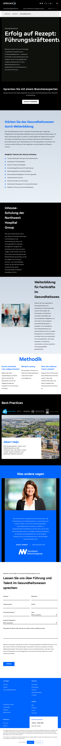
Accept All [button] (30, 742)
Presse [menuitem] (33, 707)
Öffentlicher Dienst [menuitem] (8, 701)
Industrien (15, 13)
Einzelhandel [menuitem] (35, 683)
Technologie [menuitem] (6, 703)
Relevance (7, 13)
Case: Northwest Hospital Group (33, 8)
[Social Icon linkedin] (42, 3)
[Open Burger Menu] (57, 3)
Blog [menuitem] (33, 701)
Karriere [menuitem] (5, 722)
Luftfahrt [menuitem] (34, 691)
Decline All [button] (38, 742)
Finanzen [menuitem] (34, 686)
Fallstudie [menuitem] (34, 709)
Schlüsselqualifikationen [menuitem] (9, 686)
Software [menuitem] (5, 706)
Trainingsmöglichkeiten (10, 8)
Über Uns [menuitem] (5, 719)
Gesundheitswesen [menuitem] (37, 689)
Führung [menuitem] (5, 681)
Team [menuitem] (4, 727)
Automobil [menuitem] (34, 681)
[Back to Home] (10, 5)
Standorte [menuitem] (6, 725)
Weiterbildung (53, 8)
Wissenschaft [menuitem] (6, 709)
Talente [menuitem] (5, 683)
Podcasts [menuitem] (34, 704)
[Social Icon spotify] (40, 3)
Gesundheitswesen (25, 13)
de (50, 3)
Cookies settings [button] (22, 742)
